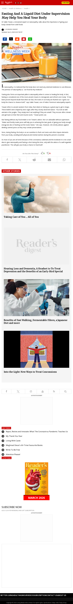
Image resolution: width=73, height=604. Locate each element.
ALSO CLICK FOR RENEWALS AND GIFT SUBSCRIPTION (18, 510)
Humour (23, 595)
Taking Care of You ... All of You (21, 217)
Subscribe (65, 2)
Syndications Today (49, 602)
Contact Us (51, 595)
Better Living (7, 595)
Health (16, 595)
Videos (30, 595)
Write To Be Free (13, 450)
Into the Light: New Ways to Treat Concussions (30, 371)
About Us (61, 595)
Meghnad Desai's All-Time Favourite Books (24, 445)
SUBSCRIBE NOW (12, 507)
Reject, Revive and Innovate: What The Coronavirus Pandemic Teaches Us (37, 431)
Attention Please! (13, 454)
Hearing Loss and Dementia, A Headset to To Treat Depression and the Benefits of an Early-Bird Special (33, 270)
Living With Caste (13, 440)
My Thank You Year (14, 436)
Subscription (40, 595)
